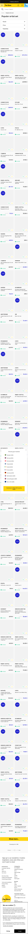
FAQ (3, 869)
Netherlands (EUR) (10, 475)
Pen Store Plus (5, 876)
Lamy (15, 884)
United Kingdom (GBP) (11, 478)
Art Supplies (17, 867)
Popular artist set (10, 12)
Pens (15, 870)
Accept (19, 931)
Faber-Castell (17, 886)
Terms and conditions (7, 882)
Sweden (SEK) (9, 455)
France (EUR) (9, 470)
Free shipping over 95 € (14, 1)
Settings (8, 931)
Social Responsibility (6, 879)
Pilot (15, 882)
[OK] (14, 9)
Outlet (15, 875)
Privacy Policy (5, 883)
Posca (15, 887)
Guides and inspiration (7, 877)
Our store (4, 872)
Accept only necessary (8, 925)
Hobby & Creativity (18, 869)
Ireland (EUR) (9, 467)
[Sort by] (14, 28)
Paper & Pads (17, 872)
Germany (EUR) (9, 473)
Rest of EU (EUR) (9, 481)
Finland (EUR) (9, 464)
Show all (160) (17, 890)
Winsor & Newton (18, 889)
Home (2, 12)
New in (15, 877)
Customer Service (6, 868)
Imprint (3, 885)
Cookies (4, 886)
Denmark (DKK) (9, 461)
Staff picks (16, 878)
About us (4, 871)
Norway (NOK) (9, 458)
